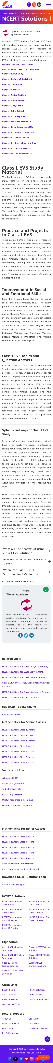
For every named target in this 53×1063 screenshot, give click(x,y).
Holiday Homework (38, 1028)
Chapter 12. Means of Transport (18, 132)
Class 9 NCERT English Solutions (13, 956)
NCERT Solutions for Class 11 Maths (39, 911)
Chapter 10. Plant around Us (16, 121)
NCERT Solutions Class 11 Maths (18, 735)
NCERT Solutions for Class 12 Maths (12, 919)
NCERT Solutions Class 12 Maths (18, 729)
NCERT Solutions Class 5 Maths (18, 836)
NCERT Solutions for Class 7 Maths (39, 903)
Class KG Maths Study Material (18, 863)
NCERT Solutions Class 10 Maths (18, 740)
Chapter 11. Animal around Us (17, 127)
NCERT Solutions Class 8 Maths (18, 751)
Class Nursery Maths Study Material (20, 869)
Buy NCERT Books (11, 714)
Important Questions (13, 783)
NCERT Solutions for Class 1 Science (20, 697)
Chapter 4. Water (11, 89)
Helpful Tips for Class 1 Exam (17, 64)
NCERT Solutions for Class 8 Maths (12, 911)
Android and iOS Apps (13, 884)
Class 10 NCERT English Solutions (37, 964)
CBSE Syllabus (9, 994)
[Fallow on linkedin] (31, 635)
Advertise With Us (10, 1023)
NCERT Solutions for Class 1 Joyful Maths (23, 671)
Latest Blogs (8, 1028)
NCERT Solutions (37, 990)
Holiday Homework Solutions (17, 805)
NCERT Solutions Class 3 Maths (18, 847)
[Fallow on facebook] (20, 635)
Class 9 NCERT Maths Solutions (12, 949)
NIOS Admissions (10, 999)
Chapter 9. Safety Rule (13, 116)
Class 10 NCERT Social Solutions (12, 972)
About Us (6, 1019)
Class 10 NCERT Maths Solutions (39, 956)
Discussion (34, 1023)
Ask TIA (43, 1057)
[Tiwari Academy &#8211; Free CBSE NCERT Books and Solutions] (7, 4)
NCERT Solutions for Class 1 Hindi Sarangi (23, 677)
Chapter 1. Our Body (12, 73)
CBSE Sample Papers (39, 999)
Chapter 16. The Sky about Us (17, 153)
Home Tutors (35, 994)
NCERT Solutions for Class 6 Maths (12, 903)
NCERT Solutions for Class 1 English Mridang (25, 666)
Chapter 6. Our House (13, 100)
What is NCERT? (10, 778)
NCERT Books (8, 990)
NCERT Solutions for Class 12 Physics (12, 926)
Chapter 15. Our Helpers (14, 148)
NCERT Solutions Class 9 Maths (18, 746)
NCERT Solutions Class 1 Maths (18, 858)
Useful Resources (10, 1033)
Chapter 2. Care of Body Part (17, 79)
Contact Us (34, 1019)
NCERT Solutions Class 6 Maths (18, 762)
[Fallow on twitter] (26, 635)
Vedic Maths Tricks (11, 789)
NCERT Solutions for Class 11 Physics (39, 919)
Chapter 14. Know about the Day (19, 143)
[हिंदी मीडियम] (29, 4)
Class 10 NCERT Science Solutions (11, 964)
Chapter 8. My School (13, 111)
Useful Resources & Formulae (17, 800)
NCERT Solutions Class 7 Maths (18, 757)
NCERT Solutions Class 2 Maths (18, 852)
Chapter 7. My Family (12, 105)
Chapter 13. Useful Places (15, 137)
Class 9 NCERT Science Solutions (39, 949)
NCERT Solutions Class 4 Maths (18, 841)
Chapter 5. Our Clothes (14, 95)
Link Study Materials (13, 794)
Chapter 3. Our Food (12, 84)
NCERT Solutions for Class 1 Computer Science (26, 692)
